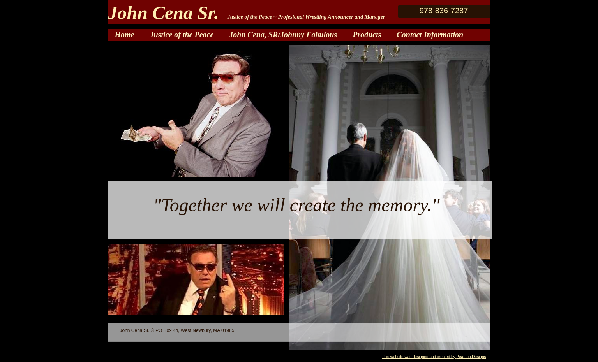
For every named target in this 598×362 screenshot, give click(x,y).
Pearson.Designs (471, 357)
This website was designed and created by (419, 357)
